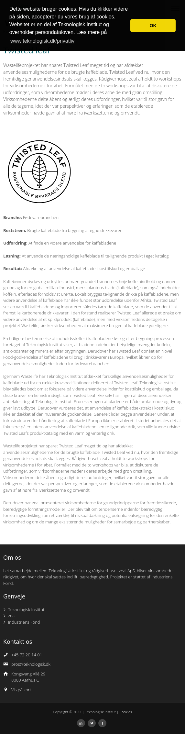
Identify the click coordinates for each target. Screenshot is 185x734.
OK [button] (153, 25)
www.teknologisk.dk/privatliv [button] (42, 41)
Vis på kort (21, 690)
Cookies (126, 711)
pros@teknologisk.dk (30, 664)
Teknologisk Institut (26, 609)
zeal (12, 616)
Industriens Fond (24, 622)
